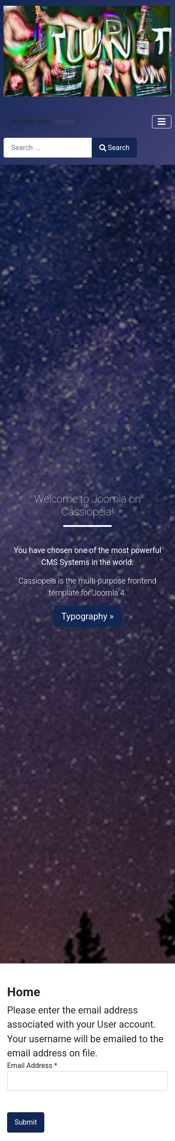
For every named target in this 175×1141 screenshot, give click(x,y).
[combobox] (48, 148)
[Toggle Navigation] (161, 121)
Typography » (88, 616)
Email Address (32, 1065)
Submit (26, 1122)
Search (114, 147)
